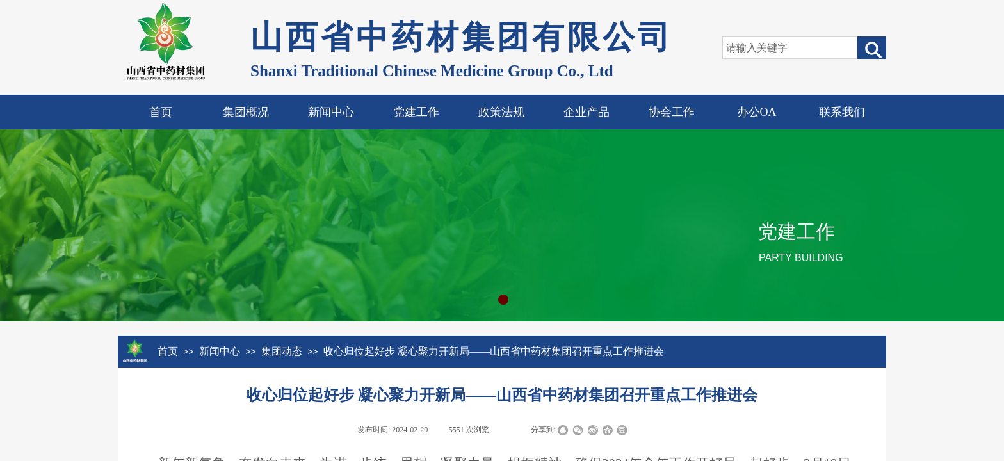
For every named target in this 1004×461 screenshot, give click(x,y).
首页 (160, 112)
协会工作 (672, 112)
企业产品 (586, 112)
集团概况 (246, 112)
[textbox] (789, 47)
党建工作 (416, 112)
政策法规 (501, 112)
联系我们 (842, 112)
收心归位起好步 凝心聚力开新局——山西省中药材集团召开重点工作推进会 (493, 351)
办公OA (757, 112)
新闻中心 (331, 112)
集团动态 (281, 351)
